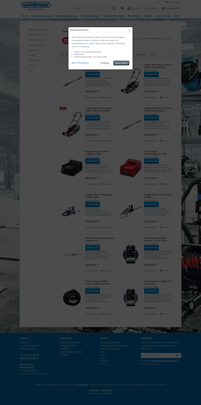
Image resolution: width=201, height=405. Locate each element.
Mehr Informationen (80, 63)
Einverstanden (121, 63)
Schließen (104, 63)
